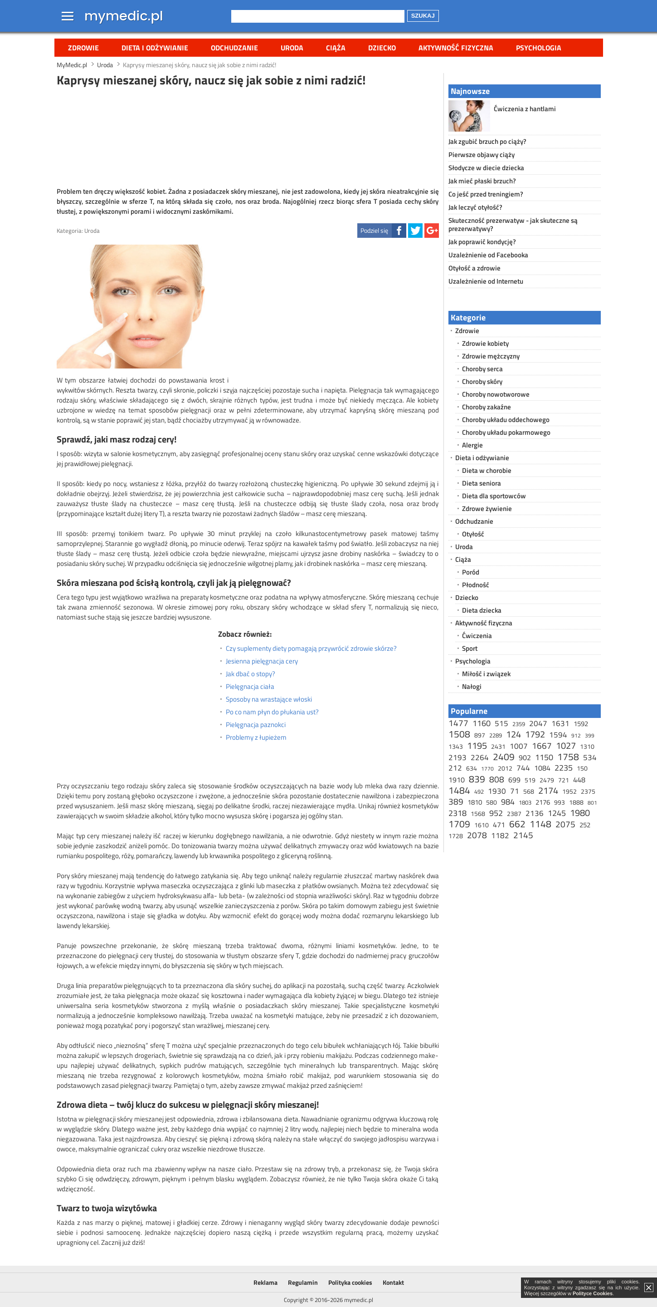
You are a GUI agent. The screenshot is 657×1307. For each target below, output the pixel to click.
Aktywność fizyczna (456, 47)
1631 (560, 723)
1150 (544, 757)
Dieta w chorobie (486, 470)
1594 (558, 735)
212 (455, 768)
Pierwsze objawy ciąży (481, 154)
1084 (542, 767)
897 (479, 735)
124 (513, 734)
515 (501, 723)
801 (592, 802)
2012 (505, 768)
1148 (540, 823)
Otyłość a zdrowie (474, 268)
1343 (455, 746)
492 (479, 791)
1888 (576, 802)
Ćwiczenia (477, 635)
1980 (580, 813)
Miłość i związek (486, 673)
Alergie (472, 445)
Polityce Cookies (593, 1293)
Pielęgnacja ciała (250, 687)
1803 (525, 802)
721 (563, 780)
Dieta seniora (481, 483)
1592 (581, 723)
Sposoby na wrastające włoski (269, 699)
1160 (481, 723)
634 (471, 768)
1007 (519, 746)
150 (582, 768)
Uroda (292, 47)
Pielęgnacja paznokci (256, 725)
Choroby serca (482, 369)
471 (499, 824)
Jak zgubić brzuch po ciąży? (487, 141)
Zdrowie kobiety (485, 343)
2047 (538, 723)
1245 (557, 813)
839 (477, 778)
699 (514, 779)
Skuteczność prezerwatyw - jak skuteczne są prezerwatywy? (513, 224)
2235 (564, 768)
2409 (504, 756)
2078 (477, 834)
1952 (569, 791)
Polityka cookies (350, 1282)
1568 (478, 813)
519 (530, 780)
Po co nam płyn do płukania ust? (272, 712)
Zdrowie (83, 47)
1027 (566, 745)
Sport (469, 648)
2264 (480, 757)
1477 (458, 722)
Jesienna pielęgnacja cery (262, 661)
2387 (514, 813)
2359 (518, 723)
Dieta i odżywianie (155, 47)
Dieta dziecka (481, 610)
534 (590, 757)
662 (517, 823)
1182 (500, 835)
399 (589, 735)
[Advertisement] (248, 135)
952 (496, 813)
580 (491, 802)
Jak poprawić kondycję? (482, 241)
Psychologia (538, 47)
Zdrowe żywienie (487, 508)
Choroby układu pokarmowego (506, 432)
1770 (487, 768)
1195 (477, 745)
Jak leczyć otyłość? (475, 207)
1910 (456, 779)
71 (514, 791)
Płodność (475, 585)
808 (496, 779)
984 (508, 802)
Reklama (265, 1282)
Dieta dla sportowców (494, 496)
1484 (459, 790)
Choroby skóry (482, 381)
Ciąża (336, 47)
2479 (547, 780)
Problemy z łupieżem (256, 737)
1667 (542, 745)
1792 (535, 734)
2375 (588, 791)
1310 (587, 746)
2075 (565, 823)
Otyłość (473, 534)
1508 (459, 734)
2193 (457, 757)
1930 (497, 791)
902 (525, 757)
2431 (498, 746)
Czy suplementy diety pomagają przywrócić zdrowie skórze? (311, 649)
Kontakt (393, 1282)
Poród (470, 572)
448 (579, 779)
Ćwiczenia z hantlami (525, 108)
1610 (481, 825)
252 (584, 825)
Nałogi (472, 686)
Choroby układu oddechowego (506, 419)
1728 (455, 835)
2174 (548, 790)
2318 (457, 813)
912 (576, 735)
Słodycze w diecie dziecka (486, 167)
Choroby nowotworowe (496, 394)
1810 (474, 802)
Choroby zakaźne (486, 407)
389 (455, 801)
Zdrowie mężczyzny (491, 356)
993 (559, 802)
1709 (459, 823)
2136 (535, 813)
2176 (542, 802)
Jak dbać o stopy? (250, 674)
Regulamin (303, 1282)
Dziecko (382, 47)
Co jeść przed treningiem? (485, 194)
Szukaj (423, 15)
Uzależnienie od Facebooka (488, 255)
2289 (495, 735)
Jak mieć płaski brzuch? (482, 181)
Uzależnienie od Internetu (485, 281)
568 (528, 791)
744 (523, 768)
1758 (568, 756)
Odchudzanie (234, 47)
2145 (523, 834)
